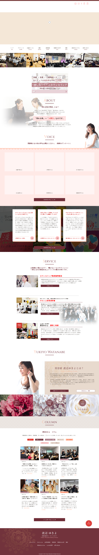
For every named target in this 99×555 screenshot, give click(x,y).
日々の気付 (69, 439)
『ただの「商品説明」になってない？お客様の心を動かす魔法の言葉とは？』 (49, 498)
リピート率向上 (55, 443)
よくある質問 (50, 545)
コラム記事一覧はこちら (49, 519)
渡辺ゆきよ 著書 (86, 390)
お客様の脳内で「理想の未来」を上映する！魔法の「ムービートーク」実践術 (29, 498)
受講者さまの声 (58, 48)
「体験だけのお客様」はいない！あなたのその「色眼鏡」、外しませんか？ (29, 465)
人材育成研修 (47, 542)
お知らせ (30, 439)
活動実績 (49, 48)
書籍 (66, 48)
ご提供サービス (30, 48)
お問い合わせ (86, 48)
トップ (12, 48)
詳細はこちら (50, 285)
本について (60, 439)
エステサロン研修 (50, 439)
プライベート (45, 443)
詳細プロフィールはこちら (59, 390)
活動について (39, 439)
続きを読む (30, 473)
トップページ (32, 542)
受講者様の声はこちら (49, 199)
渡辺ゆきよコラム (76, 48)
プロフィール (20, 48)
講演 (39, 48)
